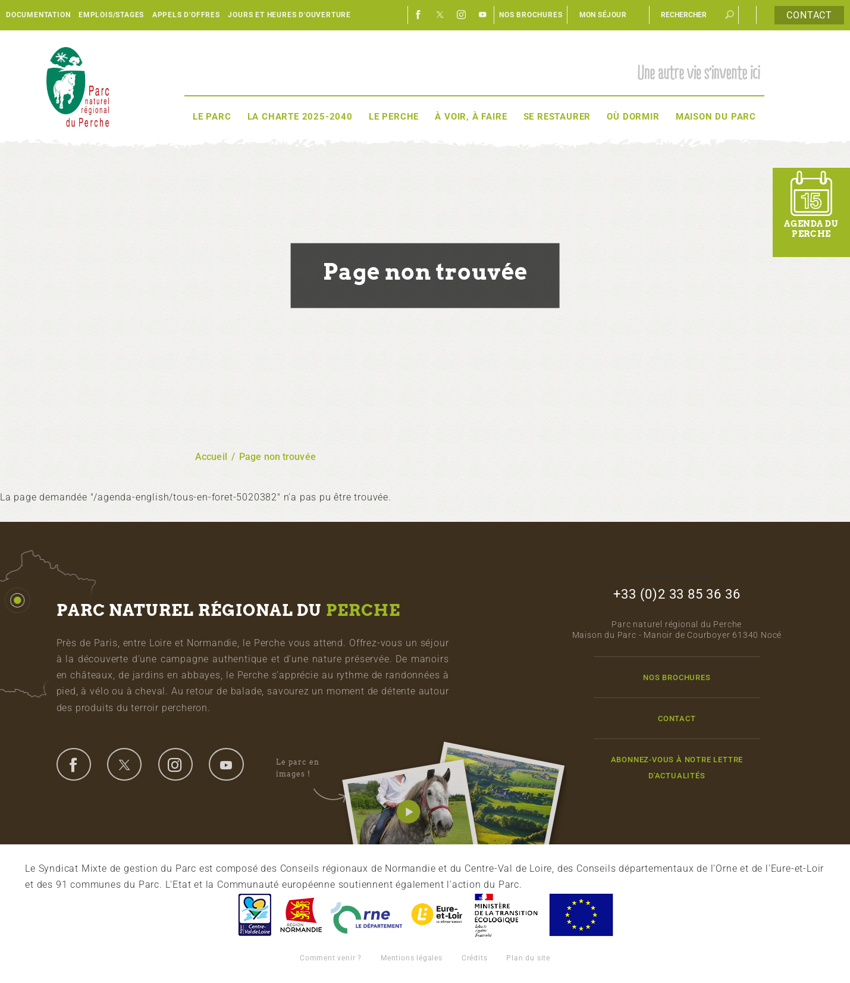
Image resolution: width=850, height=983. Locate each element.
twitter (124, 764)
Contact (809, 15)
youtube (226, 764)
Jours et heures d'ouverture (289, 15)
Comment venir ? (331, 958)
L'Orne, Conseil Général (366, 915)
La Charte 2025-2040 (300, 116)
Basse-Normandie (301, 915)
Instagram (461, 15)
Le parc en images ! (311, 768)
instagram (175, 764)
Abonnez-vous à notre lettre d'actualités (677, 767)
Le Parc (212, 116)
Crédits (475, 958)
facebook (74, 764)
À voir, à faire (471, 116)
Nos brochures (530, 15)
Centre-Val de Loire (254, 915)
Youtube (483, 15)
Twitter (440, 15)
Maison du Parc (716, 116)
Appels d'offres (186, 15)
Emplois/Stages (111, 15)
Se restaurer (557, 116)
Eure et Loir (438, 915)
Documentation (38, 15)
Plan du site (528, 958)
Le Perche (394, 116)
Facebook (418, 15)
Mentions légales (412, 958)
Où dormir (633, 116)
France (506, 915)
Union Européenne (580, 915)
